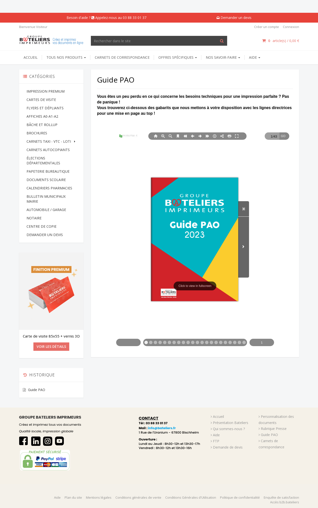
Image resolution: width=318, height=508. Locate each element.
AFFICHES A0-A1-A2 (42, 116)
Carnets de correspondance (122, 57)
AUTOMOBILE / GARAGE (46, 209)
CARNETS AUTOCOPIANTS (48, 149)
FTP (216, 441)
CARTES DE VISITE (41, 99)
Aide (216, 435)
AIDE (254, 57)
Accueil (31, 57)
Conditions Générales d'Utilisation (190, 497)
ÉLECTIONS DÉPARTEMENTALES (43, 160)
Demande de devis (228, 447)
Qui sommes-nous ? (229, 428)
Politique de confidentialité (240, 497)
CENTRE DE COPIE (41, 226)
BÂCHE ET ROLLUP (42, 124)
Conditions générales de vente (138, 497)
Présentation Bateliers (230, 422)
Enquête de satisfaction (281, 497)
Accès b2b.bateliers (284, 502)
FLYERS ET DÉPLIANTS (45, 108)
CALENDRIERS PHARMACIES (49, 188)
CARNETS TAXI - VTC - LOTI (51, 141)
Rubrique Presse (274, 428)
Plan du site (73, 497)
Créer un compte (266, 27)
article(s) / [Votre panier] (280, 40)
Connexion (291, 27)
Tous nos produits (66, 57)
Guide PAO (36, 389)
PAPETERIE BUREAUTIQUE (48, 171)
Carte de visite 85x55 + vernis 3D (51, 336)
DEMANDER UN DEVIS (45, 234)
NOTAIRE (34, 218)
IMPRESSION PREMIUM (46, 91)
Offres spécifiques (177, 57)
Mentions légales (98, 497)
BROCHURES (37, 133)
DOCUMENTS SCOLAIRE (46, 179)
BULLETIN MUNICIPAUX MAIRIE (46, 199)
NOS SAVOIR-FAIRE (223, 57)
